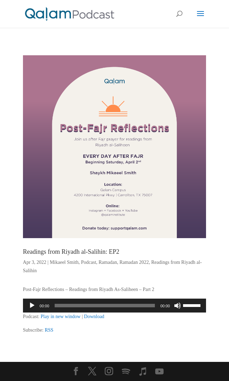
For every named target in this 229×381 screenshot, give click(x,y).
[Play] (32, 305)
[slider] (105, 305)
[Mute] (177, 305)
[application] (114, 306)
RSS (49, 330)
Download (94, 316)
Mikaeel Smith (64, 262)
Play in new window (61, 316)
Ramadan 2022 (134, 262)
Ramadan (107, 262)
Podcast (88, 262)
